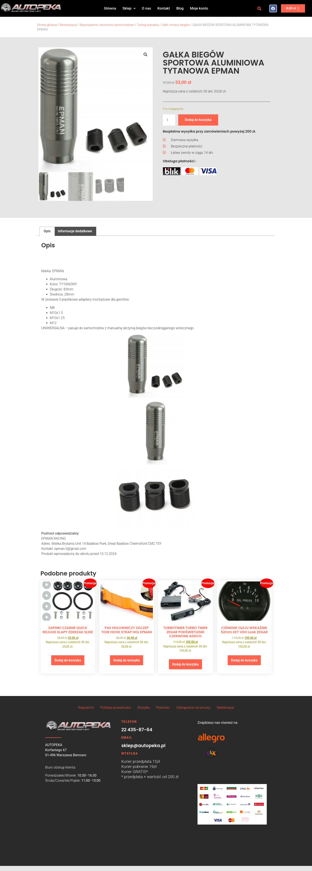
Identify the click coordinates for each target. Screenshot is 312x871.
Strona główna (47, 25)
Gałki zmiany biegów (175, 25)
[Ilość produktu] (169, 120)
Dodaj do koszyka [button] (67, 660)
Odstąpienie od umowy (193, 708)
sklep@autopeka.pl (143, 746)
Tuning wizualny (148, 25)
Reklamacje (225, 708)
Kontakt (163, 8)
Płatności (163, 708)
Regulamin (86, 708)
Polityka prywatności (115, 708)
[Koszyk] (293, 8)
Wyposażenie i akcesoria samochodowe (106, 25)
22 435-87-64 (136, 730)
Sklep (129, 8)
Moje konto (199, 8)
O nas (146, 8)
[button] (129, 8)
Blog (180, 8)
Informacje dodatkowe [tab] (75, 231)
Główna (110, 8)
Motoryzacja (68, 25)
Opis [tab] (47, 231)
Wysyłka (143, 708)
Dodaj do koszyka (198, 120)
